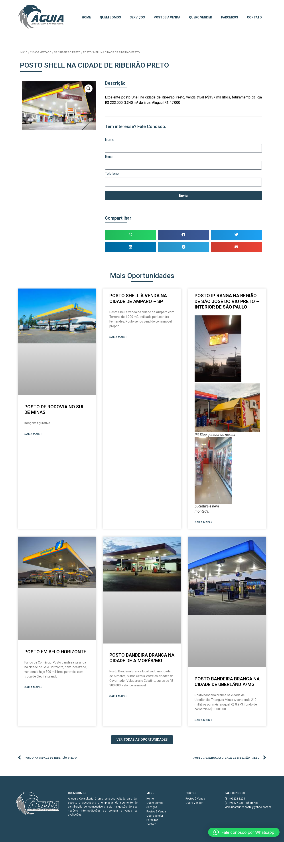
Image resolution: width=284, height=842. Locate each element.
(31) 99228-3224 (235, 798)
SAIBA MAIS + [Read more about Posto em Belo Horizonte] (33, 687)
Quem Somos (110, 17)
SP (55, 52)
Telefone (112, 174)
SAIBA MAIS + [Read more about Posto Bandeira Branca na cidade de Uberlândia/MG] (203, 720)
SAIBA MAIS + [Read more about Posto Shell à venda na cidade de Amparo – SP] (118, 337)
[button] (89, 88)
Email (109, 157)
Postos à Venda (167, 17)
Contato (254, 17)
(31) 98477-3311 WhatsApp (241, 802)
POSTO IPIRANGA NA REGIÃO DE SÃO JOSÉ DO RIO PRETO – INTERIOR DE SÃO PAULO (227, 301)
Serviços (137, 17)
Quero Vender (194, 802)
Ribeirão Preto (70, 52)
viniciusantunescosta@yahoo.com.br (246, 807)
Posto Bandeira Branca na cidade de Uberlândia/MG (227, 681)
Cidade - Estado (40, 52)
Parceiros (229, 17)
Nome (109, 140)
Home (86, 17)
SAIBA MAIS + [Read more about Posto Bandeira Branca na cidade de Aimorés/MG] (118, 696)
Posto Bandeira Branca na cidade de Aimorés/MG (141, 657)
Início (24, 52)
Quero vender (200, 17)
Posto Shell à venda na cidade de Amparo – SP (138, 298)
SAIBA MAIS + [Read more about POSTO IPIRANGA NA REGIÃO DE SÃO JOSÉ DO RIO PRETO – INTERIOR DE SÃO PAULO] (203, 522)
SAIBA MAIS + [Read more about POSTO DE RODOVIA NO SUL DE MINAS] (33, 433)
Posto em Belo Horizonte (55, 651)
